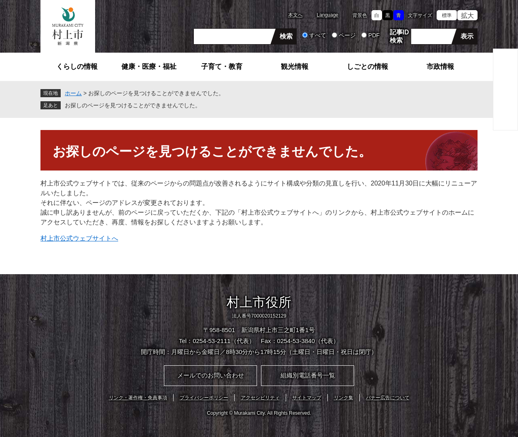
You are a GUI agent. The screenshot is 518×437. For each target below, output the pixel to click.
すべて (317, 35)
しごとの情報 (367, 66)
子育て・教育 (221, 66)
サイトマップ (306, 398)
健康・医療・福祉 (148, 66)
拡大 (467, 15)
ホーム (73, 93)
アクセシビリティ (260, 398)
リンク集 (343, 398)
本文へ (295, 15)
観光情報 (294, 66)
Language (327, 15)
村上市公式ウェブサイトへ (79, 238)
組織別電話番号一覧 (307, 375)
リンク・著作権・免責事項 (138, 398)
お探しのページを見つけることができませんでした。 (133, 105)
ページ (347, 35)
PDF (374, 35)
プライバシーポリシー (204, 398)
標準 (447, 15)
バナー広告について (388, 398)
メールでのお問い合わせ (210, 375)
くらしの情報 (77, 66)
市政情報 (440, 66)
